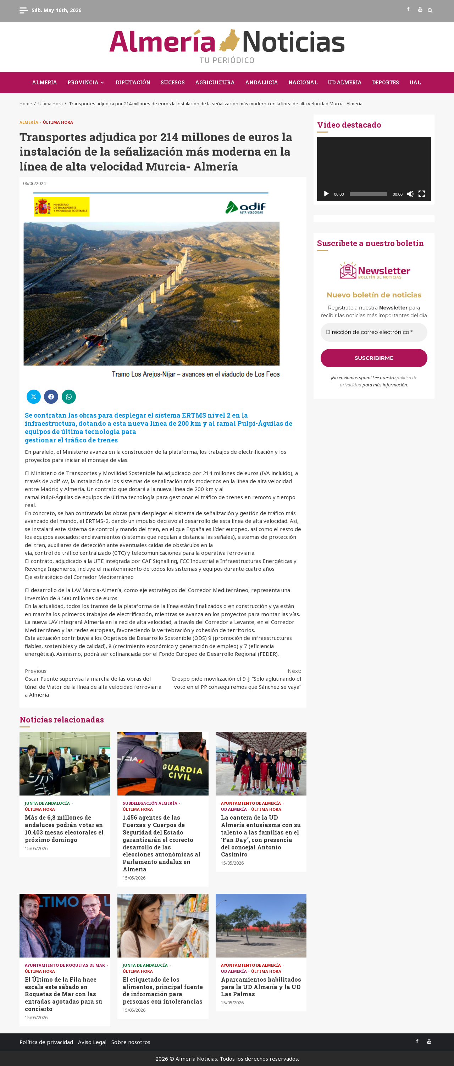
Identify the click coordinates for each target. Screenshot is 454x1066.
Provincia (83, 82)
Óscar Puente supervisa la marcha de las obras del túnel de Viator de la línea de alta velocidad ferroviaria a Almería (94, 682)
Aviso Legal (92, 1041)
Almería (44, 82)
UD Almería (345, 82)
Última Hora (58, 122)
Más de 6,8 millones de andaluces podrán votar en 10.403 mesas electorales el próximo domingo (65, 764)
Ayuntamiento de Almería (251, 803)
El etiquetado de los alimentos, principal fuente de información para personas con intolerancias (162, 926)
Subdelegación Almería (150, 803)
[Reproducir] (326, 193)
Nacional (302, 82)
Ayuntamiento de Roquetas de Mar (65, 965)
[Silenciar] (410, 193)
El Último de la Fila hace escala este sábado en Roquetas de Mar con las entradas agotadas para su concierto (65, 926)
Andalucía (261, 82)
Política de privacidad (46, 1041)
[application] (374, 169)
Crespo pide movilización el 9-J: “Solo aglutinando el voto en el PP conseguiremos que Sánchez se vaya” (232, 678)
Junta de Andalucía (48, 803)
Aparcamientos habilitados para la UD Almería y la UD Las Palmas (261, 926)
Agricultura (215, 82)
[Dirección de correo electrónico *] (374, 332)
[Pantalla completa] (421, 193)
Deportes (385, 82)
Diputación (133, 82)
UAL (415, 82)
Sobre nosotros (130, 1041)
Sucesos (173, 82)
